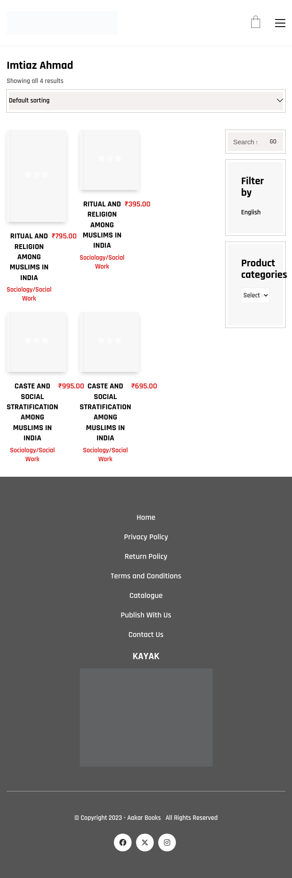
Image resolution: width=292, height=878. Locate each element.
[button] (280, 23)
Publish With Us (146, 615)
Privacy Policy (146, 537)
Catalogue (146, 595)
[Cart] (255, 23)
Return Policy (146, 556)
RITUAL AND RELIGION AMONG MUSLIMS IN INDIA (29, 257)
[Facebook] (123, 842)
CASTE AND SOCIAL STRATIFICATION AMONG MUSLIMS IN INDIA (32, 412)
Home (145, 517)
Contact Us (146, 634)
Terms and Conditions (146, 576)
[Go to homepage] (62, 23)
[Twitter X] (145, 842)
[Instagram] (167, 842)
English (251, 212)
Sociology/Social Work (29, 294)
